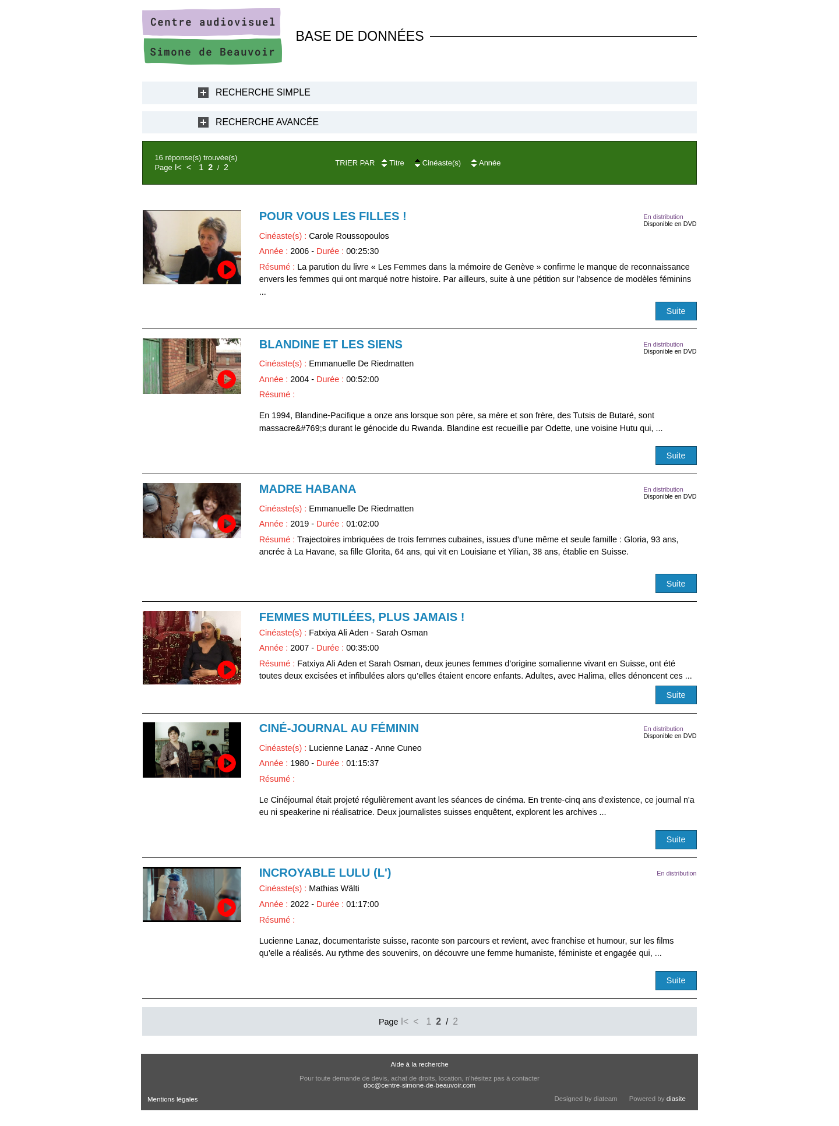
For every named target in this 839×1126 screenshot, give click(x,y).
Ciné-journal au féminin (339, 728)
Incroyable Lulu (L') (325, 872)
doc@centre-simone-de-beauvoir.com (419, 1085)
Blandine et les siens (331, 344)
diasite (676, 1098)
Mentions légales (172, 1099)
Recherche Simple (263, 92)
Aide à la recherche (419, 1064)
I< (178, 167)
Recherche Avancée (267, 122)
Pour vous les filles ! (333, 216)
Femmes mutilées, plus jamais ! (362, 616)
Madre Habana (308, 488)
